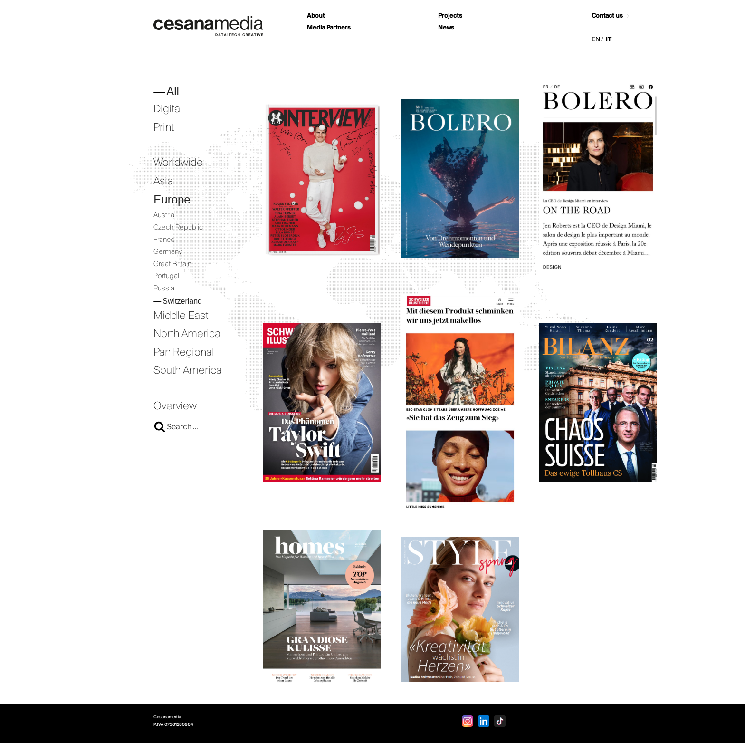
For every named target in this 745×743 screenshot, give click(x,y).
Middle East (181, 316)
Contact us (607, 15)
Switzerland (182, 301)
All (172, 91)
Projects (450, 15)
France (164, 240)
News (446, 27)
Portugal (166, 276)
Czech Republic (178, 228)
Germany (167, 252)
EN (596, 39)
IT (608, 39)
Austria (163, 215)
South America (187, 370)
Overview (175, 406)
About (316, 15)
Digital (167, 109)
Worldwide (178, 163)
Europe (171, 199)
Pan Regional (183, 352)
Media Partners (329, 27)
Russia (163, 288)
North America (186, 334)
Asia (163, 181)
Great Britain (172, 264)
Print (163, 128)
